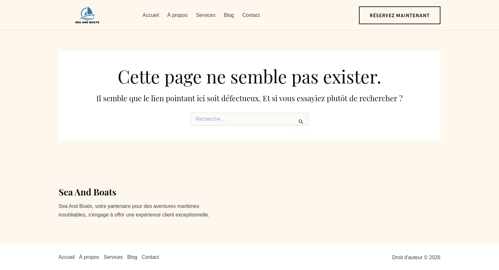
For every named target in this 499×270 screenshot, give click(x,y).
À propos (177, 15)
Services (205, 15)
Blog (229, 15)
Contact (251, 15)
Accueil (151, 15)
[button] (400, 15)
